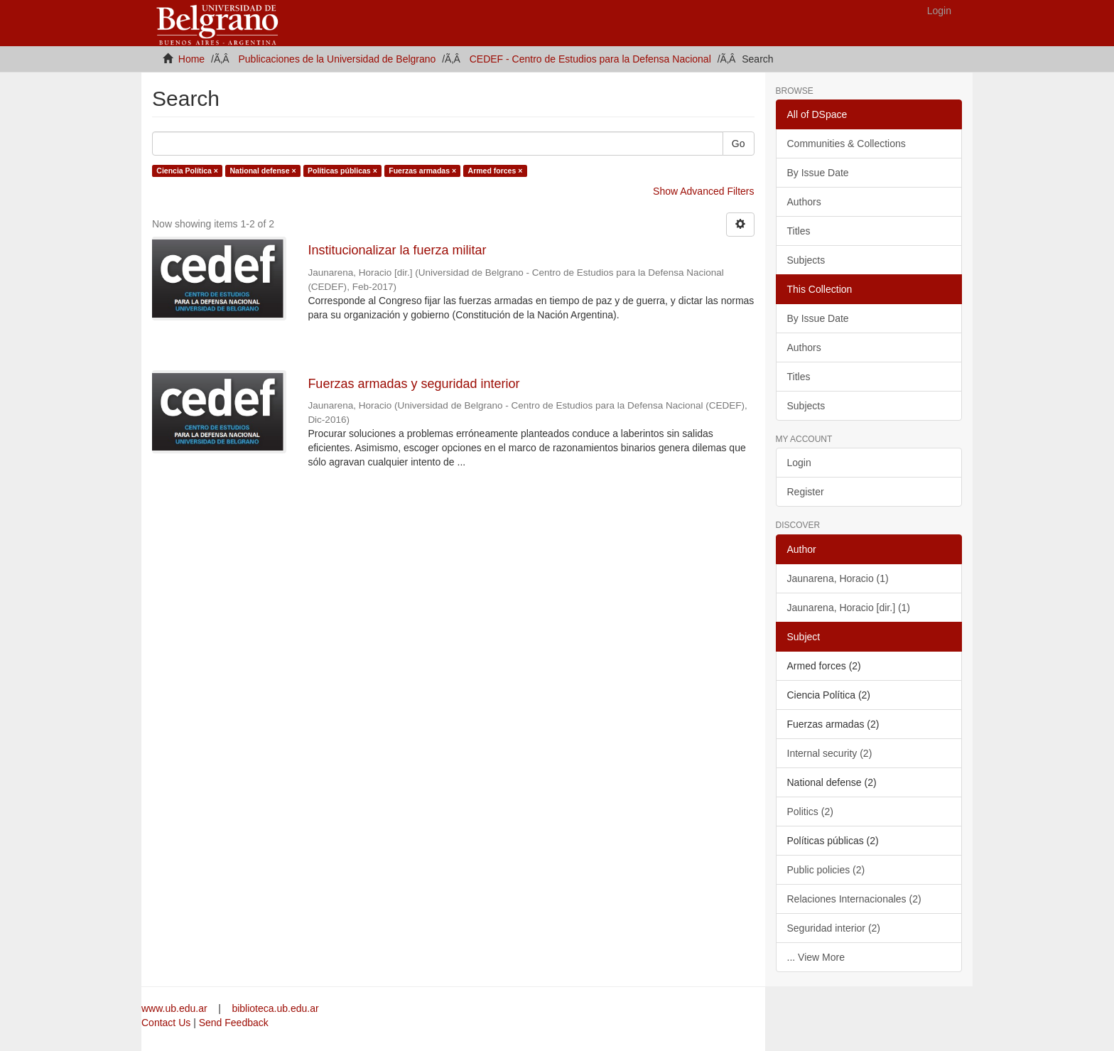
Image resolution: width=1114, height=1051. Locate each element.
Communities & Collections (846, 143)
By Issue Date (818, 172)
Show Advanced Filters (703, 191)
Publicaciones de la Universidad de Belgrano (337, 59)
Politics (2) (810, 811)
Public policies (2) (826, 869)
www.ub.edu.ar (175, 1008)
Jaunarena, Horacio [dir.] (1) (849, 607)
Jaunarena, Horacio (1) (838, 578)
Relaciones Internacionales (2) (854, 899)
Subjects (806, 260)
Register (805, 491)
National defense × (262, 170)
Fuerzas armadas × (422, 170)
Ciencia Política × (187, 170)
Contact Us (165, 1022)
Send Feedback (234, 1022)
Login (799, 462)
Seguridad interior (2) (834, 928)
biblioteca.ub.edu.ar (275, 1008)
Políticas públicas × (342, 170)
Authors (804, 201)
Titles (799, 231)
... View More (816, 957)
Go (738, 143)
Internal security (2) (829, 753)
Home (191, 59)
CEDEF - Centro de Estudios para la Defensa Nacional (590, 59)
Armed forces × (495, 170)
